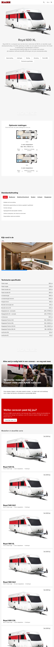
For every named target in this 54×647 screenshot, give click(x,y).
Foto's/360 (45, 58)
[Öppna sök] (44, 2)
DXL (3, 240)
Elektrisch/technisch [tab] (23, 197)
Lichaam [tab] (39, 197)
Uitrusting (36, 58)
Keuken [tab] (33, 197)
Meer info (18, 150)
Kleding (28, 58)
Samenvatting (9, 58)
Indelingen (19, 58)
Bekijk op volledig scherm (29, 150)
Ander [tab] (5, 197)
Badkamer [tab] (12, 197)
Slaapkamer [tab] (47, 197)
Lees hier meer (10, 420)
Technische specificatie (27, 61)
